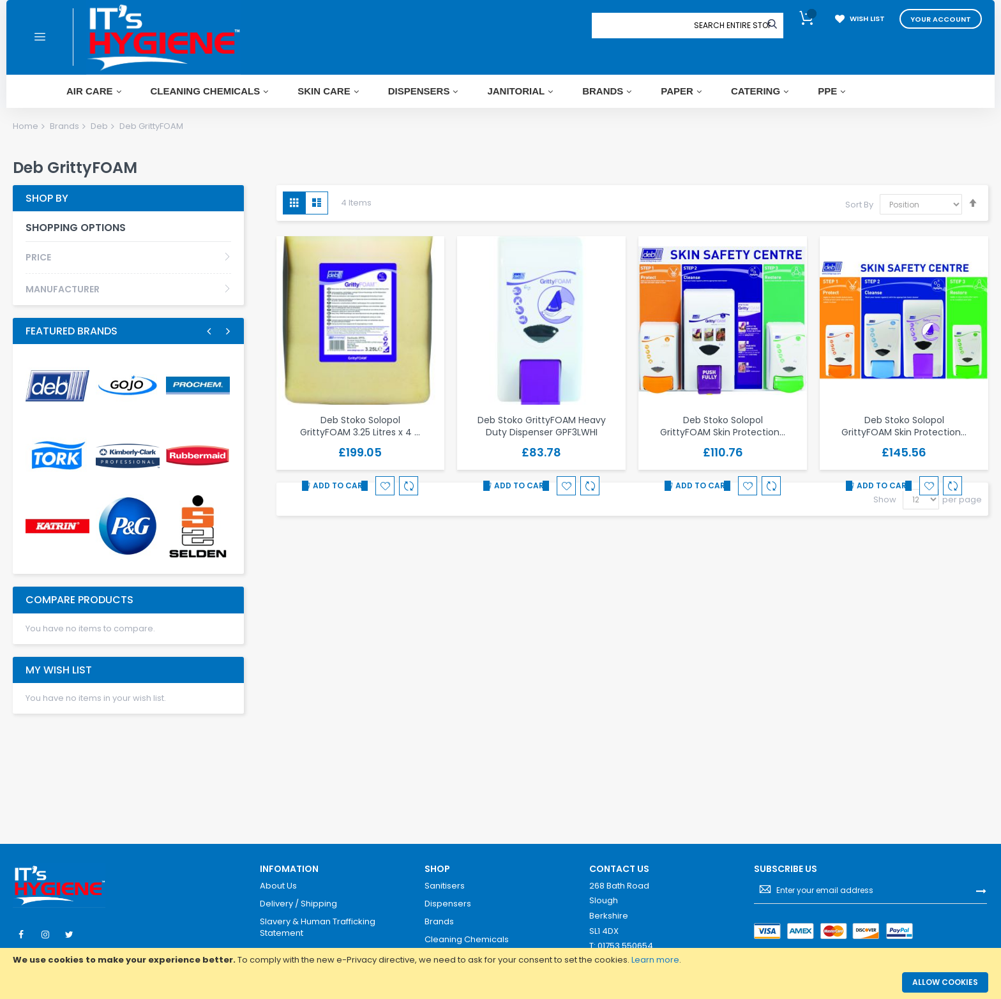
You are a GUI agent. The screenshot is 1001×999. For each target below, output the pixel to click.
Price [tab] (38, 257)
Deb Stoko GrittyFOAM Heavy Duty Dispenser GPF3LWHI (542, 426)
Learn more (655, 960)
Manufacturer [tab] (63, 289)
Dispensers (448, 904)
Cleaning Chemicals (467, 939)
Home (25, 126)
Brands (64, 126)
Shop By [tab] (47, 198)
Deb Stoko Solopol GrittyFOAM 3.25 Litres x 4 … (360, 426)
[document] (500, 960)
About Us (278, 886)
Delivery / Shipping (298, 904)
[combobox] (732, 25)
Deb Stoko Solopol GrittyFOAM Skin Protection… (722, 426)
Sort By (859, 205)
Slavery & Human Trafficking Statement (317, 927)
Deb (99, 126)
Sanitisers (445, 886)
